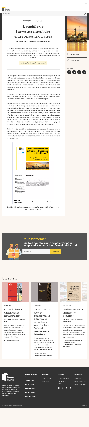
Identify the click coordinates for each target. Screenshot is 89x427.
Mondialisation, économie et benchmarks (33, 63)
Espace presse (30, 392)
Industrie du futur (40, 353)
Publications (29, 384)
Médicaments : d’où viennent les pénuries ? (73, 312)
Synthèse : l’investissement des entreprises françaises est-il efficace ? (31, 207)
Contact (61, 374)
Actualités (45, 374)
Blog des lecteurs (31, 396)
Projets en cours (47, 378)
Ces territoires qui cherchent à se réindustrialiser (13, 312)
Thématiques (29, 380)
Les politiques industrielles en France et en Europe (72, 341)
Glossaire (77, 378)
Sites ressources (79, 381)
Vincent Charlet (41, 332)
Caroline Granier (12, 319)
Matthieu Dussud (39, 334)
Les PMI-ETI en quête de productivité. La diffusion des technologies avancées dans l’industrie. (42, 319)
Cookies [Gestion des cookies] (84, 405)
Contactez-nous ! (63, 378)
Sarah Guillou (23, 41)
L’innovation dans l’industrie (43, 355)
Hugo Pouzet (70, 319)
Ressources (78, 374)
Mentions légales (80, 384)
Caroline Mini (45, 41)
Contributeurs (30, 388)
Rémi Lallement (34, 41)
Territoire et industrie (12, 340)
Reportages (45, 381)
